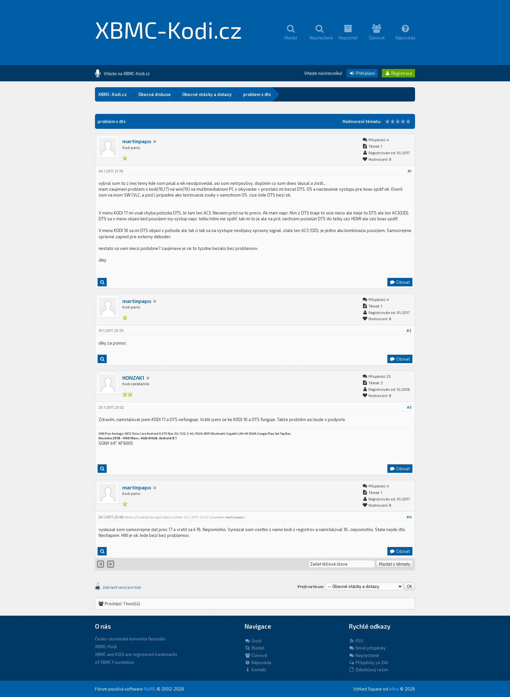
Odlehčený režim (368, 669)
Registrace (398, 73)
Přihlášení (362, 73)
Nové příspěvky (367, 647)
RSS (356, 640)
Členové (256, 655)
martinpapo (136, 141)
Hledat (254, 647)
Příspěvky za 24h (368, 662)
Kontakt (255, 669)
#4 (409, 517)
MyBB (149, 688)
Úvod (253, 640)
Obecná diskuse (154, 94)
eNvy (394, 688)
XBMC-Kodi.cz (168, 29)
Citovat (399, 282)
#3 (409, 407)
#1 (409, 171)
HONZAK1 (133, 378)
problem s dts (257, 94)
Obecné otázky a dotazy (207, 94)
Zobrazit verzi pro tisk (122, 587)
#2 (409, 330)
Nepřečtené (364, 655)
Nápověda (258, 662)
